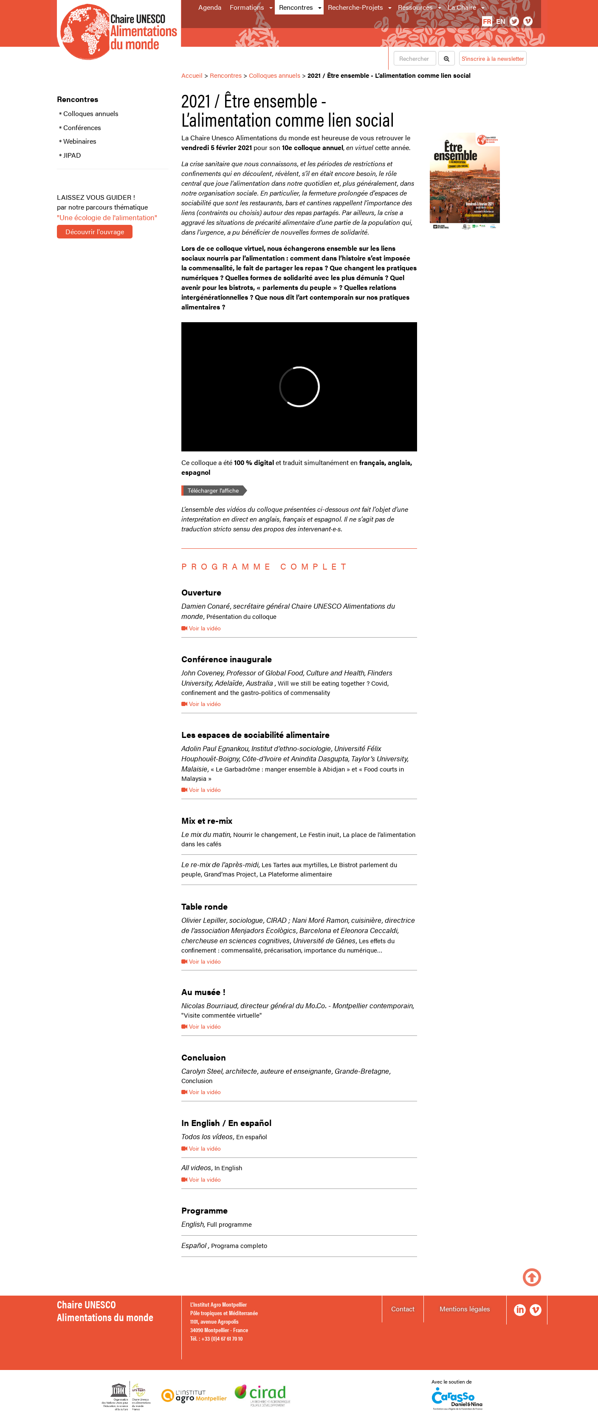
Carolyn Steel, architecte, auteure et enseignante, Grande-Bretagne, (286, 1071)
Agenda (209, 7)
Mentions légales (465, 1308)
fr (487, 21)
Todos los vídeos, (207, 1136)
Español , (195, 1245)
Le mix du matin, (206, 834)
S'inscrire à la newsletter (493, 58)
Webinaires (79, 141)
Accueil (192, 75)
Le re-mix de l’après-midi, (220, 864)
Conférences (82, 127)
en (500, 21)
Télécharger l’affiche (213, 490)
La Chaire (462, 7)
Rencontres (296, 7)
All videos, (197, 1167)
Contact (403, 1308)
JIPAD (72, 155)
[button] (271, 7)
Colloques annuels (90, 113)
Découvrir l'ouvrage (94, 231)
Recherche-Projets (355, 7)
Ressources (415, 7)
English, (193, 1224)
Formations (247, 7)
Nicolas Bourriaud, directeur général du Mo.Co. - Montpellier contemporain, (297, 1005)
